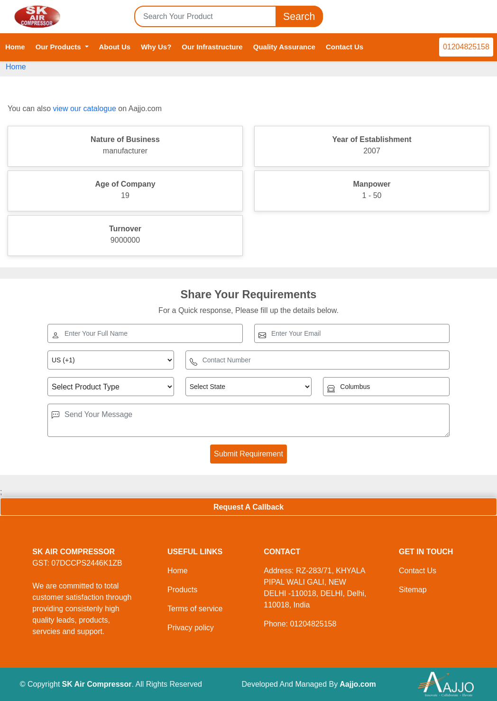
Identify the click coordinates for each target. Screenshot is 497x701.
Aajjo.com (358, 684)
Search (299, 16)
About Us (115, 47)
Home (15, 47)
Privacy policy (190, 628)
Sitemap (413, 590)
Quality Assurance (284, 47)
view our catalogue (84, 108)
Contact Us (344, 47)
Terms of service (194, 609)
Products (182, 590)
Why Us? (156, 47)
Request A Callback (248, 507)
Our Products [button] (59, 47)
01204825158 (466, 47)
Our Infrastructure (212, 47)
